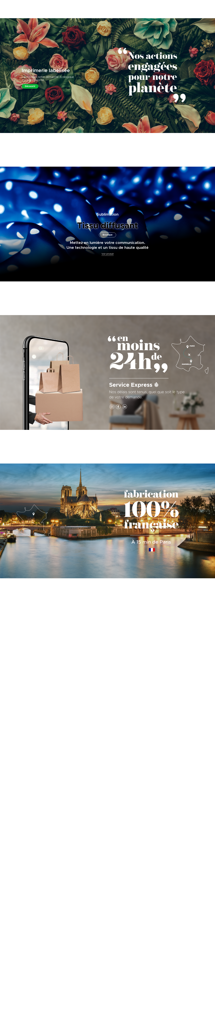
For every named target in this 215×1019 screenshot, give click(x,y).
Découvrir (30, 86)
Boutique (107, 235)
